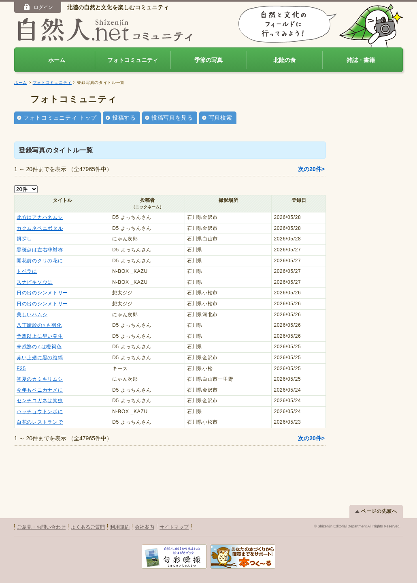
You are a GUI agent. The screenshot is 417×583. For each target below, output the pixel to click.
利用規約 (120, 527)
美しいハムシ (32, 314)
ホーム (56, 60)
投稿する (124, 117)
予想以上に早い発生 (40, 336)
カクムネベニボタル (40, 228)
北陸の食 (284, 60)
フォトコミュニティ (132, 60)
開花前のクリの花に (40, 261)
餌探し (24, 239)
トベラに (27, 271)
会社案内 (144, 527)
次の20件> (311, 169)
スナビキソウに (35, 282)
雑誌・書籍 (361, 60)
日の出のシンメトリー (42, 293)
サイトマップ (174, 527)
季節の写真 (208, 60)
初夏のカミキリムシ (40, 379)
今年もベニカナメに (40, 390)
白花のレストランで (40, 422)
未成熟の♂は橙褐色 (39, 346)
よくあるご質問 (88, 527)
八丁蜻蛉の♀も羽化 (39, 325)
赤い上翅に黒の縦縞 (40, 357)
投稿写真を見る (172, 117)
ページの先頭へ (376, 511)
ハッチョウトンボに (40, 411)
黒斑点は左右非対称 (40, 250)
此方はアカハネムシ (40, 217)
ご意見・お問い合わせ (41, 527)
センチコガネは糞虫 (40, 400)
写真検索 (220, 117)
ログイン (38, 7)
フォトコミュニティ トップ (60, 117)
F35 (21, 368)
